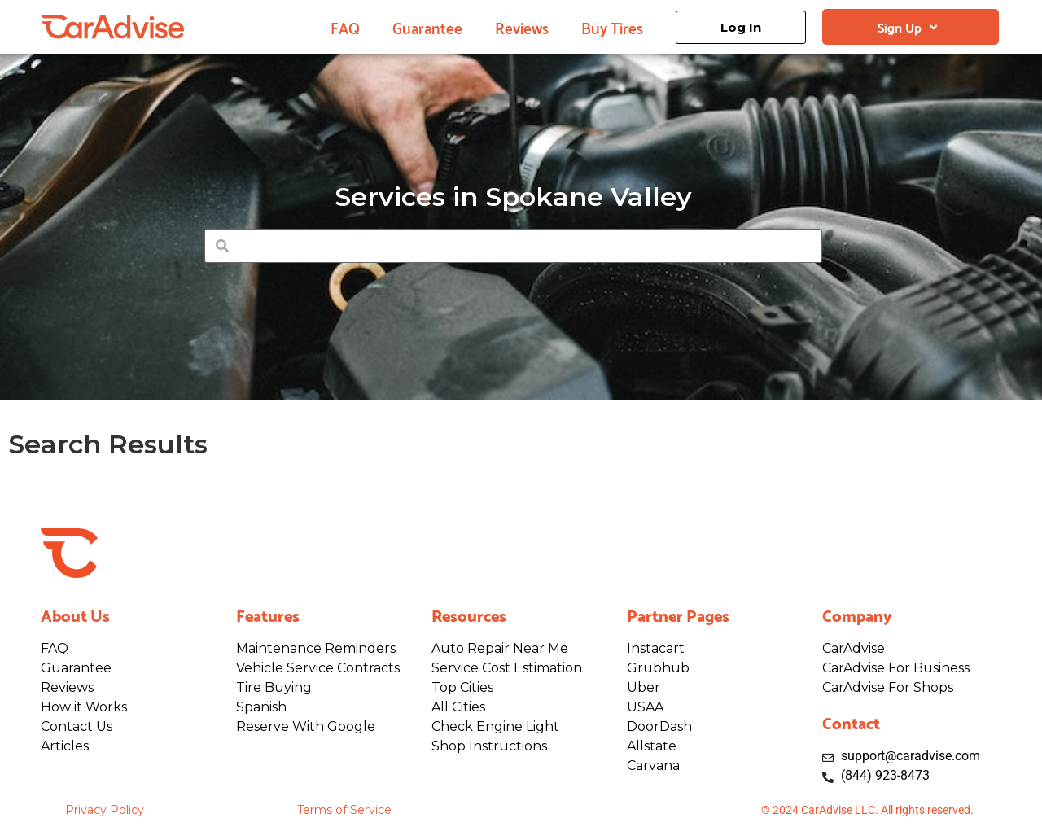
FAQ (345, 27)
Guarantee (427, 27)
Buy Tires (612, 27)
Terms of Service (344, 810)
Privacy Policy (104, 810)
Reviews (522, 27)
